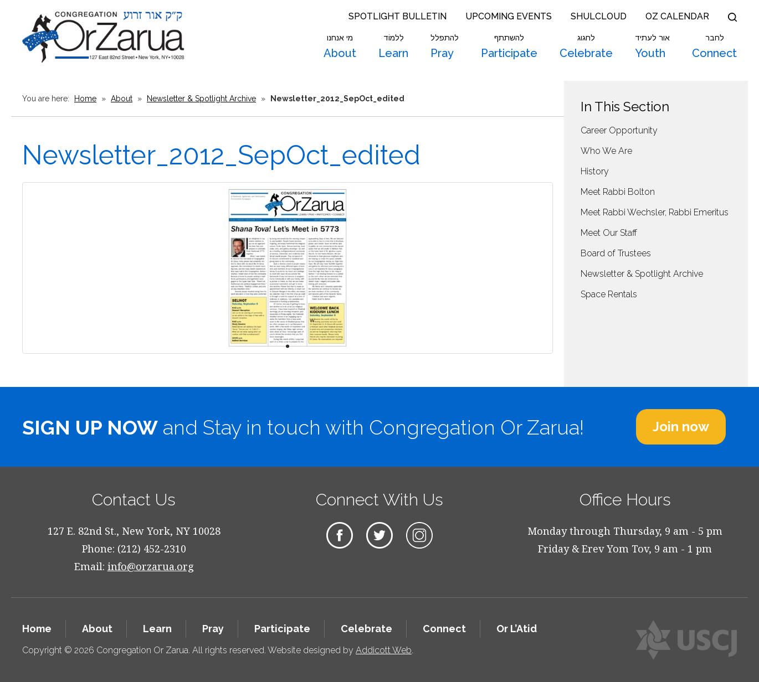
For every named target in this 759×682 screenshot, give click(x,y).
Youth (652, 46)
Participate (509, 46)
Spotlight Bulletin (397, 16)
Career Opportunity (619, 130)
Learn (393, 46)
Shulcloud (599, 16)
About (340, 46)
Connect (714, 46)
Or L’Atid (516, 628)
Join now (681, 426)
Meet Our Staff (609, 233)
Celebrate (586, 46)
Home (85, 98)
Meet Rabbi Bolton (618, 192)
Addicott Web (384, 650)
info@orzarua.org (150, 566)
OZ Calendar (677, 16)
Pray (444, 46)
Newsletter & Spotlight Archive (201, 98)
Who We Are (606, 151)
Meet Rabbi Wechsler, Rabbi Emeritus (655, 212)
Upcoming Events (508, 16)
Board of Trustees (616, 253)
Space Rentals (609, 294)
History (595, 171)
